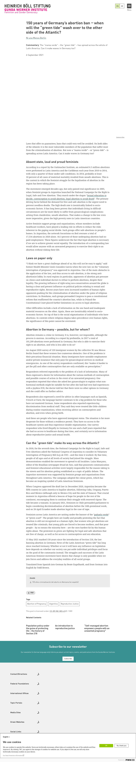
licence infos (120, 137)
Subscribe (68, 674)
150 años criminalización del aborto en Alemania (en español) (55, 582)
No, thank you (121, 746)
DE (122, 6)
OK (106, 746)
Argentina (53, 604)
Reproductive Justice (70, 604)
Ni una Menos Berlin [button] (36, 38)
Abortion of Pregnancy (36, 604)
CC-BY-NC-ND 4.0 (57, 611)
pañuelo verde (101, 514)
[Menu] (129, 6)
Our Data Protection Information (12, 755)
